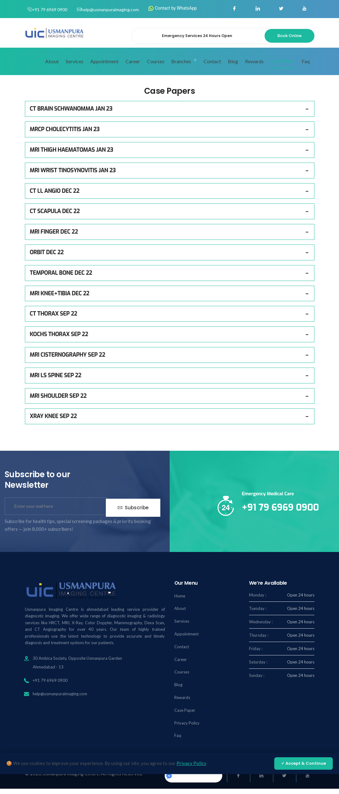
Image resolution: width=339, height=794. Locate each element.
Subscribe (133, 511)
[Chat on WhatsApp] (321, 774)
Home (31, 66)
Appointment (104, 66)
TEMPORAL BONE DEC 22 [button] (61, 278)
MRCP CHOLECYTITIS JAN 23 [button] (65, 134)
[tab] (169, 114)
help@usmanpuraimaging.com (110, 9)
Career (132, 66)
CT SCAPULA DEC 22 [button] (55, 216)
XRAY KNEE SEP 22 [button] (53, 421)
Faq (306, 66)
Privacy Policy (187, 728)
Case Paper (283, 66)
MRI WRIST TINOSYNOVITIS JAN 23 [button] (73, 175)
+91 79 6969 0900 (49, 9)
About (52, 66)
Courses (155, 66)
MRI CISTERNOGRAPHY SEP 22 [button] (67, 360)
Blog (233, 66)
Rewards (254, 66)
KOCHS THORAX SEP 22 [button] (59, 339)
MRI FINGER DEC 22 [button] (54, 237)
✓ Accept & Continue (303, 763)
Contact (212, 66)
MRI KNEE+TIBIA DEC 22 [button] (59, 298)
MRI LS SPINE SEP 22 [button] (56, 380)
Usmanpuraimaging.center (192, 781)
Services (74, 66)
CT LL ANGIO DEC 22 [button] (54, 196)
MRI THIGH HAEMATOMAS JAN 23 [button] (71, 155)
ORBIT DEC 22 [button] (47, 257)
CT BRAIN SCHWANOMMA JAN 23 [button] (71, 114)
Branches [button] (181, 66)
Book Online (289, 36)
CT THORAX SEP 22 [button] (53, 319)
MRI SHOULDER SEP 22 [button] (58, 401)
